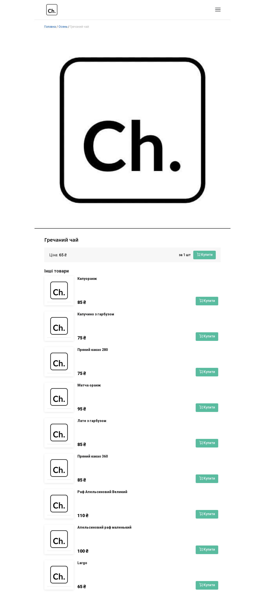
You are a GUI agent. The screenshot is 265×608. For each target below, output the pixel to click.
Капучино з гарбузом (95, 314)
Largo (82, 563)
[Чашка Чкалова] (51, 9)
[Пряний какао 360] (59, 468)
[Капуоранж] (59, 290)
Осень (63, 26)
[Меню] (218, 9)
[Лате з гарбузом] (59, 432)
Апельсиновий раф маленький (104, 527)
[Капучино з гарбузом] (59, 326)
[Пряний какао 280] (59, 361)
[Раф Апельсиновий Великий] (59, 504)
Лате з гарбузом (91, 421)
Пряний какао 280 (92, 350)
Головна (50, 26)
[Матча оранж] (59, 397)
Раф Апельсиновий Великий (102, 492)
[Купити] (204, 255)
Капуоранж (87, 279)
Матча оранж (89, 385)
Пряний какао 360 (92, 456)
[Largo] (59, 575)
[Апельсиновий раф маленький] (59, 539)
